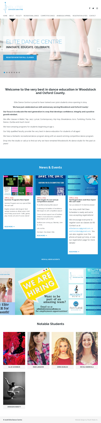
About (11, 16)
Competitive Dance (48, 16)
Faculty (19, 16)
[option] (50, 291)
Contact (92, 16)
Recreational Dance (31, 16)
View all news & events (50, 259)
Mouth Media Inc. (92, 420)
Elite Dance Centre (15, 420)
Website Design (80, 420)
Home (5, 16)
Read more (9, 226)
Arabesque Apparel (64, 16)
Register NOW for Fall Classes (20, 57)
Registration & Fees (80, 16)
